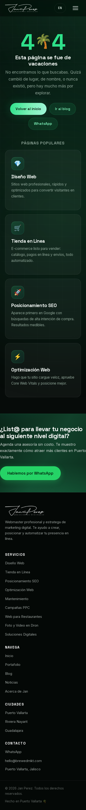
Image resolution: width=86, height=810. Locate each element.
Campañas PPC (17, 607)
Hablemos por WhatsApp (30, 473)
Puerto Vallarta (16, 713)
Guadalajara (14, 730)
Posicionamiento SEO (22, 581)
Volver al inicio (28, 109)
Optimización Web (19, 590)
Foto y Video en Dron (21, 625)
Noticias (11, 682)
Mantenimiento (16, 599)
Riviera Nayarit (16, 721)
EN (60, 8)
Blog (8, 673)
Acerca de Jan (16, 691)
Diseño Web (14, 563)
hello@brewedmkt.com (23, 761)
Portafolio (12, 664)
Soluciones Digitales (21, 634)
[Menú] (75, 8)
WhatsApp (43, 123)
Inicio (9, 656)
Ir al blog (62, 109)
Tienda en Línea (17, 572)
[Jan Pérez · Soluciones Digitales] (21, 8)
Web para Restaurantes (23, 616)
